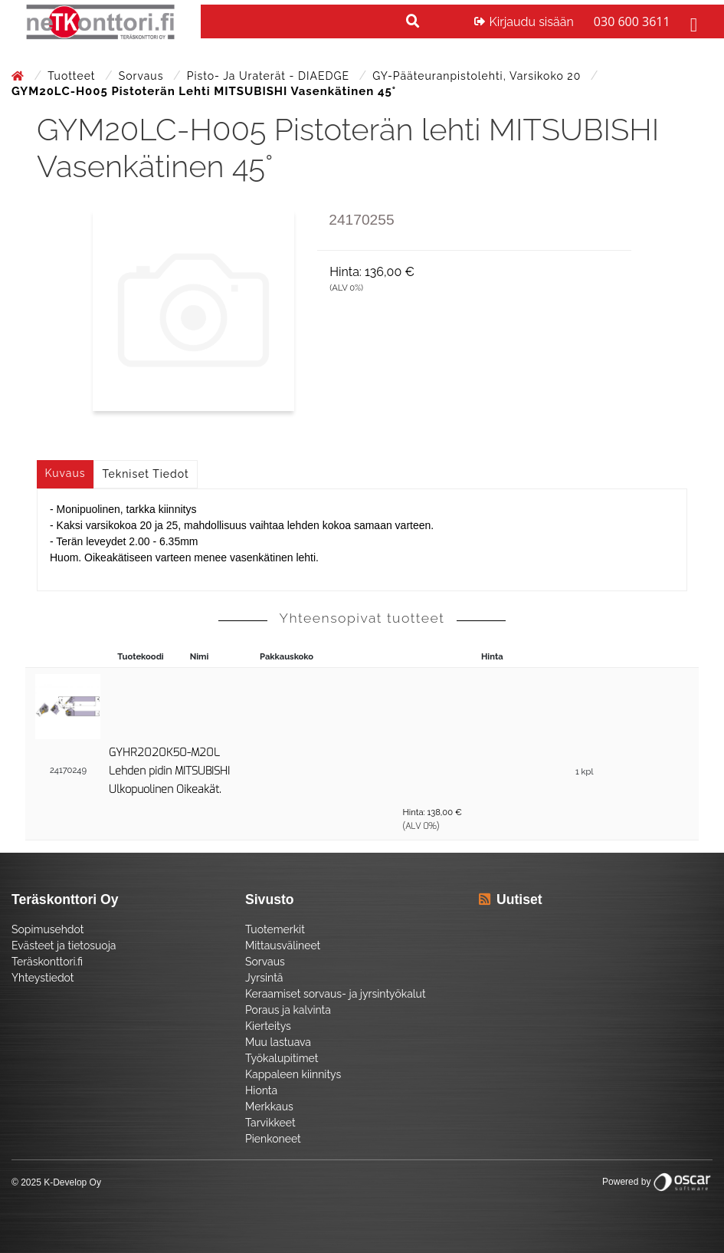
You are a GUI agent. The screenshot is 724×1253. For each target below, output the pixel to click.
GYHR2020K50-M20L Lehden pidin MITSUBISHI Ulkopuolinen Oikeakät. (169, 771)
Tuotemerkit (275, 929)
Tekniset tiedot (146, 474)
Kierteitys (268, 1026)
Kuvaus (65, 473)
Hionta (261, 1090)
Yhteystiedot (42, 978)
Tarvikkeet (270, 1123)
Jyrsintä (264, 978)
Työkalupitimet (281, 1058)
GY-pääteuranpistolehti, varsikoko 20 (478, 76)
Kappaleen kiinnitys (293, 1074)
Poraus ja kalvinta (288, 1010)
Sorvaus (143, 76)
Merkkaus (269, 1106)
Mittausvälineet (282, 945)
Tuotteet (73, 76)
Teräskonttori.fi (47, 961)
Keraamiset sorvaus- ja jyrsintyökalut (335, 994)
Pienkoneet (273, 1139)
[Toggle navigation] (692, 22)
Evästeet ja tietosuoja (63, 945)
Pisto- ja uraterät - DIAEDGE (270, 76)
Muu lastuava (278, 1042)
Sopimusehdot (47, 929)
